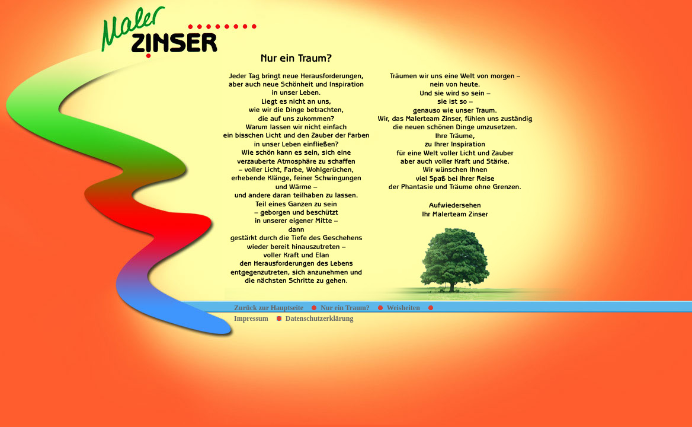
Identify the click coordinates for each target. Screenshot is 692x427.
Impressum (251, 318)
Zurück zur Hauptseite (268, 308)
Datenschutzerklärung (320, 318)
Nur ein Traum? (345, 308)
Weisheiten (403, 308)
